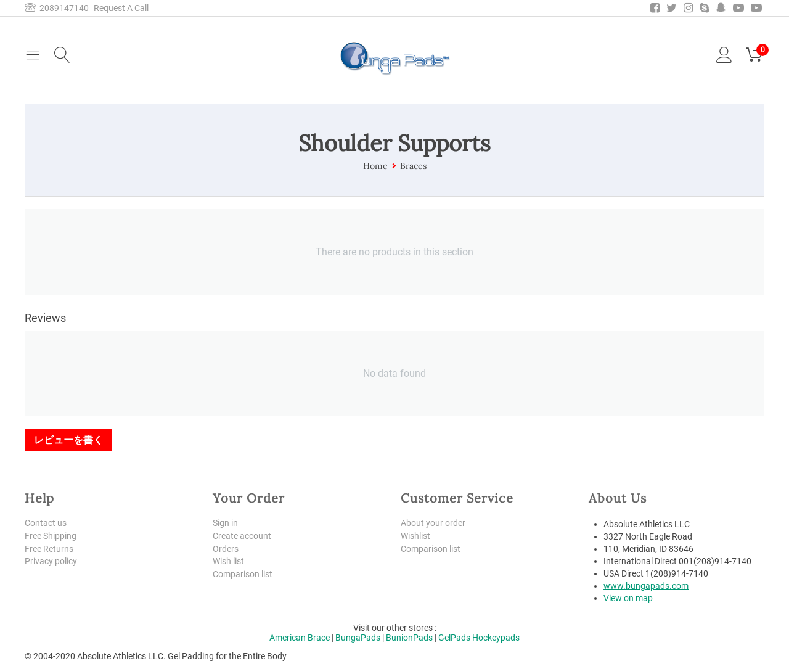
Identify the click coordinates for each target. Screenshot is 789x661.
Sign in (225, 523)
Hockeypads (496, 638)
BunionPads (409, 638)
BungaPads (357, 638)
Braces (413, 165)
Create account (242, 536)
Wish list (228, 561)
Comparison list (242, 574)
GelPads (454, 638)
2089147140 (57, 8)
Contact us (46, 523)
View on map (628, 598)
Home (375, 165)
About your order (433, 523)
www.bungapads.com (646, 586)
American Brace (299, 638)
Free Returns (49, 549)
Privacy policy (51, 561)
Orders (226, 549)
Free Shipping (50, 536)
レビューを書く (68, 439)
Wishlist (415, 536)
